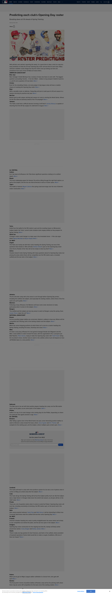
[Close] (109, 591)
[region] (56, 591)
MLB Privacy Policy (26, 592)
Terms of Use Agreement (38, 592)
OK (91, 591)
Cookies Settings (80, 591)
